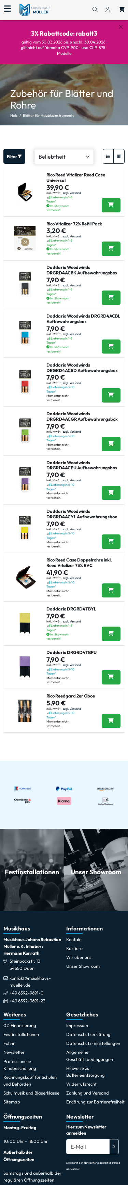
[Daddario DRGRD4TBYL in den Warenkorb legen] (111, 628)
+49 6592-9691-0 (27, 987)
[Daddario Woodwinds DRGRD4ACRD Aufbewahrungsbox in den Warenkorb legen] (111, 389)
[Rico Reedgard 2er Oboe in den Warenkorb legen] (111, 715)
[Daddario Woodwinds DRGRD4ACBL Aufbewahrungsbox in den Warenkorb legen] (111, 341)
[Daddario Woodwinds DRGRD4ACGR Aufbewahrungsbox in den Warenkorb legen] (111, 438)
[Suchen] (95, 10)
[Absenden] (114, 1140)
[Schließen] (121, 27)
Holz (13, 109)
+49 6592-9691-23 (27, 995)
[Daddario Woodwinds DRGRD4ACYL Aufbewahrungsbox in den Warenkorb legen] (111, 536)
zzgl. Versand (72, 187)
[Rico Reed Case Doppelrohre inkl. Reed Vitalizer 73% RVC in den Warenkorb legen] (111, 585)
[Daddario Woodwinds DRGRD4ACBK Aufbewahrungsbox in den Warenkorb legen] (111, 292)
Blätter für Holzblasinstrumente (48, 109)
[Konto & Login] (107, 10)
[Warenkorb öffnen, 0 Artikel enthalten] (122, 10)
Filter (14, 150)
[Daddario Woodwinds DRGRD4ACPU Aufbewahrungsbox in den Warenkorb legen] (111, 487)
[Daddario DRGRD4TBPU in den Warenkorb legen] (111, 672)
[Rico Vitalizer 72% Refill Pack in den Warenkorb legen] (111, 243)
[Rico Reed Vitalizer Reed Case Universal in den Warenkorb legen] (111, 200)
